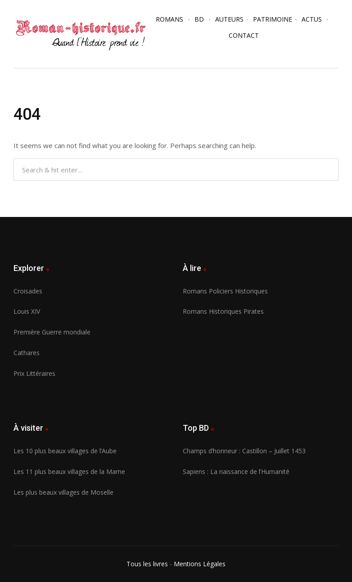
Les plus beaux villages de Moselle (63, 492)
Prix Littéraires (34, 373)
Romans (169, 19)
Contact (244, 35)
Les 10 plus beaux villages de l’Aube (65, 451)
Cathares (27, 352)
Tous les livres (147, 563)
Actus (312, 19)
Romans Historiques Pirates (223, 311)
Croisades (28, 291)
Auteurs (229, 19)
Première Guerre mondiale (52, 332)
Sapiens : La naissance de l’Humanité (236, 471)
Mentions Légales (200, 563)
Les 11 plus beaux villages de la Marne (69, 471)
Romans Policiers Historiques (225, 291)
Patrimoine (272, 19)
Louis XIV (27, 311)
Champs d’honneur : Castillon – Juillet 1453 (244, 451)
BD (199, 19)
